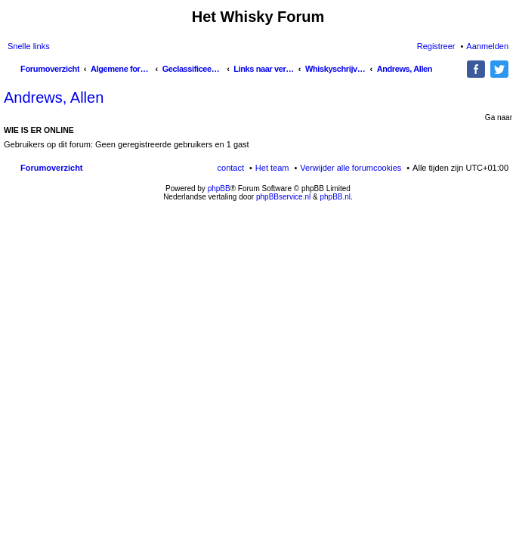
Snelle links (29, 46)
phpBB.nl (335, 197)
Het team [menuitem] (272, 167)
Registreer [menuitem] (436, 46)
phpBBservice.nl (283, 197)
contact (231, 167)
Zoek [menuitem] (457, 70)
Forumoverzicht (51, 167)
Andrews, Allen (54, 97)
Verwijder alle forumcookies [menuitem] (350, 167)
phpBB (219, 188)
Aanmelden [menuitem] (487, 46)
